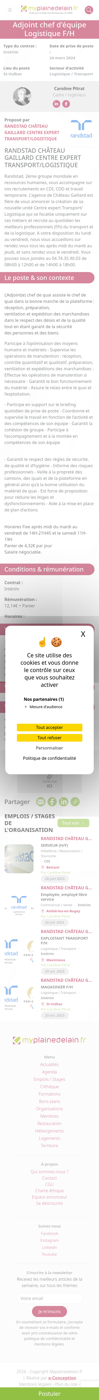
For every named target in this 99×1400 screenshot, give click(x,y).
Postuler (50, 1393)
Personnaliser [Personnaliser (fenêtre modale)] (49, 748)
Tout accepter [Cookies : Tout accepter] (49, 727)
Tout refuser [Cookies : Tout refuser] (49, 738)
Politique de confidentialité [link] (49, 758)
